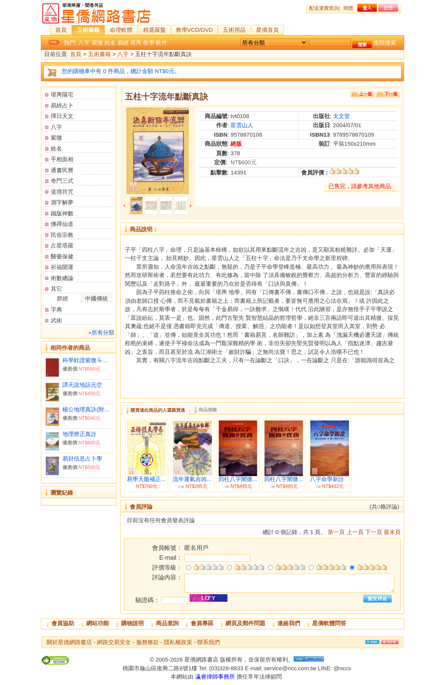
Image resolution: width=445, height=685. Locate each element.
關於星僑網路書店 (69, 642)
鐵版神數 (62, 213)
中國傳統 (96, 298)
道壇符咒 (62, 191)
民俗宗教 (62, 235)
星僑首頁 (267, 29)
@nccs (342, 668)
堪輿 (136, 42)
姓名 (110, 42)
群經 (62, 298)
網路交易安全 (114, 642)
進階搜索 (384, 42)
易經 (123, 42)
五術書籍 (88, 29)
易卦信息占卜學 (82, 458)
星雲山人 (241, 125)
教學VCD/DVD (194, 29)
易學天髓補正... (146, 479)
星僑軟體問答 (329, 623)
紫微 (97, 42)
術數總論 (62, 278)
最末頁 (392, 532)
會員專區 (202, 623)
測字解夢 (62, 202)
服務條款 (147, 642)
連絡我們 (288, 623)
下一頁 (373, 532)
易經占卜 (62, 105)
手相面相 (62, 159)
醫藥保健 (62, 256)
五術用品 (234, 29)
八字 (84, 42)
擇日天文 (62, 116)
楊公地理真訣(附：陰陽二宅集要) (87, 409)
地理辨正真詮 (79, 434)
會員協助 (62, 623)
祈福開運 (62, 267)
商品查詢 (167, 623)
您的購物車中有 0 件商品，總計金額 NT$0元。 (121, 71)
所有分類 (103, 332)
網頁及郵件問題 (245, 623)
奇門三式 (62, 180)
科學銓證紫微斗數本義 (87, 360)
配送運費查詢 (324, 8)
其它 (56, 288)
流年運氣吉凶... (192, 479)
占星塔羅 (62, 245)
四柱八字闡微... (237, 479)
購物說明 (132, 623)
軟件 (161, 42)
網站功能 (97, 623)
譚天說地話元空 (82, 384)
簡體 (348, 8)
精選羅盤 (154, 29)
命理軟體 (121, 29)
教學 (148, 42)
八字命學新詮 (327, 479)
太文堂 (341, 116)
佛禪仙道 (62, 224)
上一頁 (355, 532)
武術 (56, 320)
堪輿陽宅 (62, 94)
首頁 (61, 29)
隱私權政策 (178, 642)
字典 (56, 309)
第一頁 (336, 532)
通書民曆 (62, 170)
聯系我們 (208, 642)
